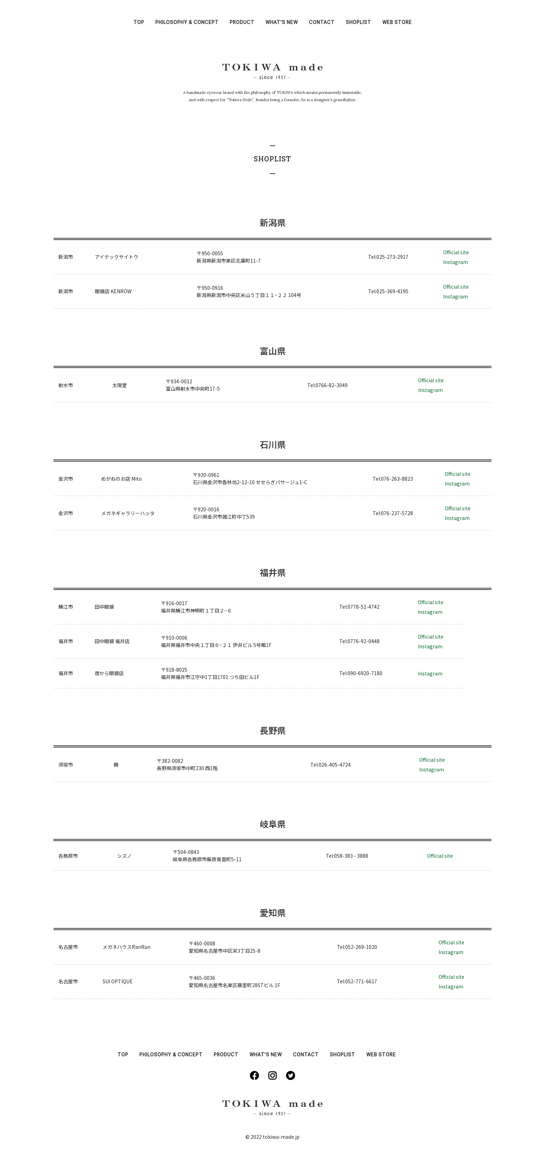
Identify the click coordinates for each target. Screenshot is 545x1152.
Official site (456, 252)
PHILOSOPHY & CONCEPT (187, 22)
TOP (138, 22)
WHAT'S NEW (282, 22)
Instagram (455, 261)
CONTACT (322, 22)
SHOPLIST (358, 22)
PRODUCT (242, 22)
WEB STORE (397, 22)
